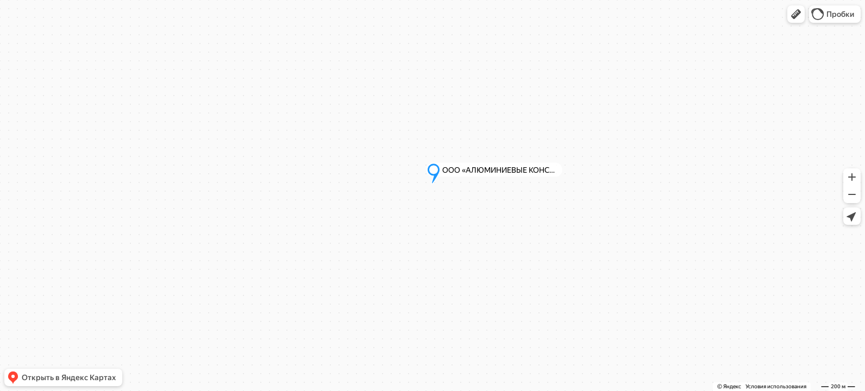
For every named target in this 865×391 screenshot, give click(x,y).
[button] (796, 14)
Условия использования (775, 386)
